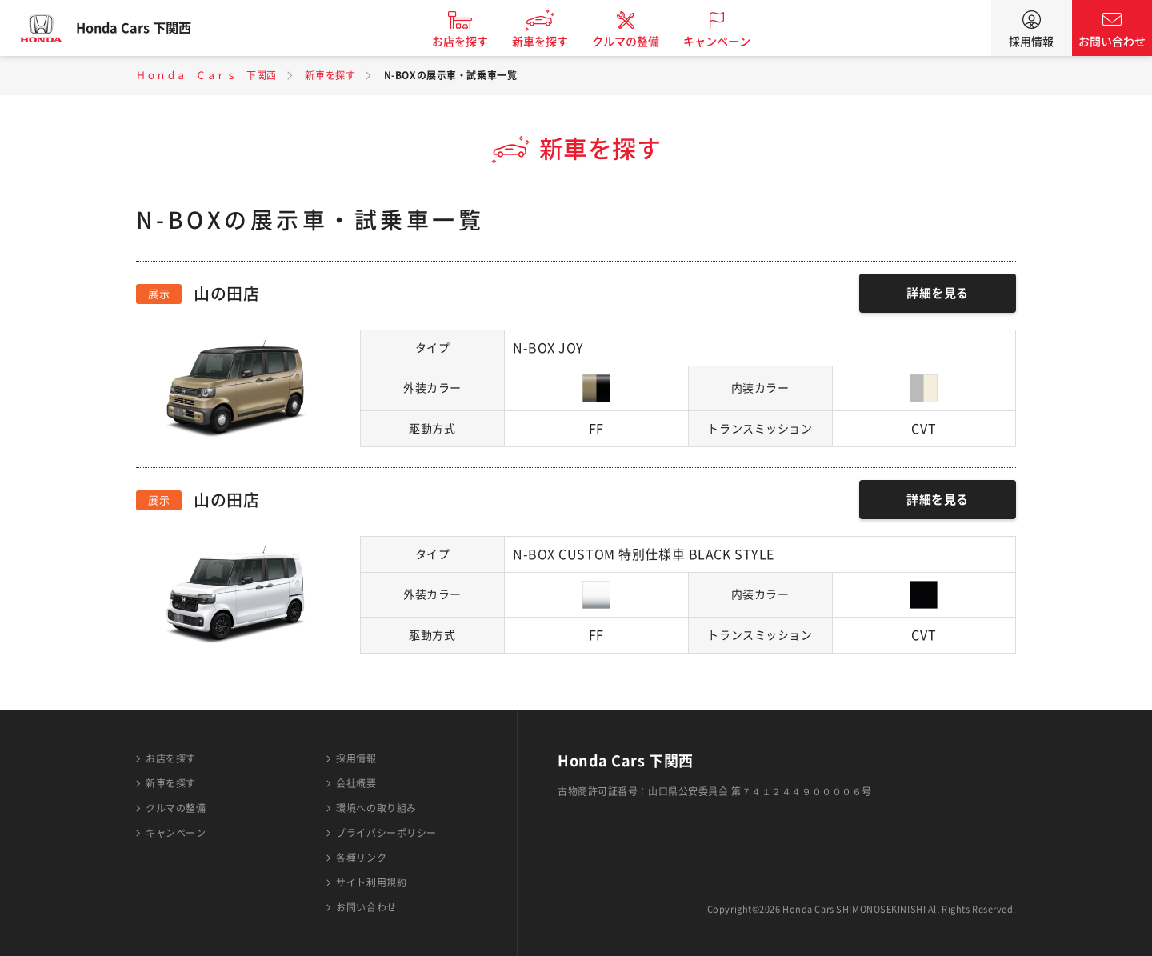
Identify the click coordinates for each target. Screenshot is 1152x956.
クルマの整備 (640, 41)
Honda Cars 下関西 (148, 28)
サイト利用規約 (371, 882)
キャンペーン (731, 41)
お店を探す (474, 41)
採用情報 (1031, 41)
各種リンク (361, 857)
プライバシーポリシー (386, 833)
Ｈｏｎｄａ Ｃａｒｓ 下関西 (206, 75)
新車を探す (554, 41)
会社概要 (356, 783)
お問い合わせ (1112, 41)
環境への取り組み (376, 808)
